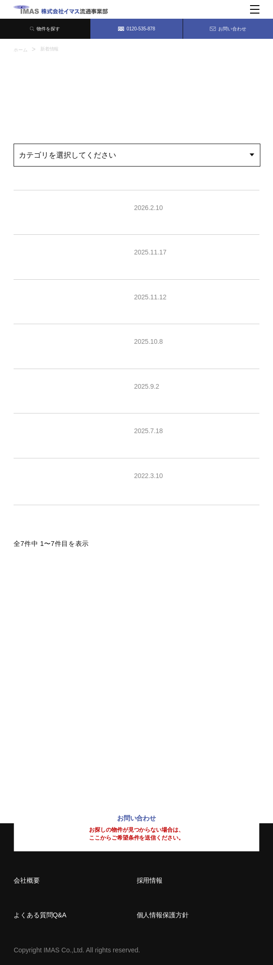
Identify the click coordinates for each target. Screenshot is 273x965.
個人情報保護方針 (163, 915)
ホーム (21, 49)
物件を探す (45, 28)
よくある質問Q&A (40, 915)
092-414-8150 (44, 758)
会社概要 (27, 880)
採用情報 (150, 880)
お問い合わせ (228, 28)
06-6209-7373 (44, 697)
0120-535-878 (136, 28)
